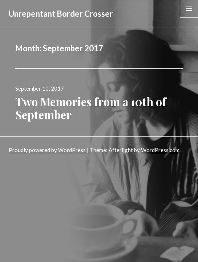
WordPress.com (160, 150)
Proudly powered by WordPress (47, 150)
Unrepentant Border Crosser (61, 14)
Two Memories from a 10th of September (90, 108)
